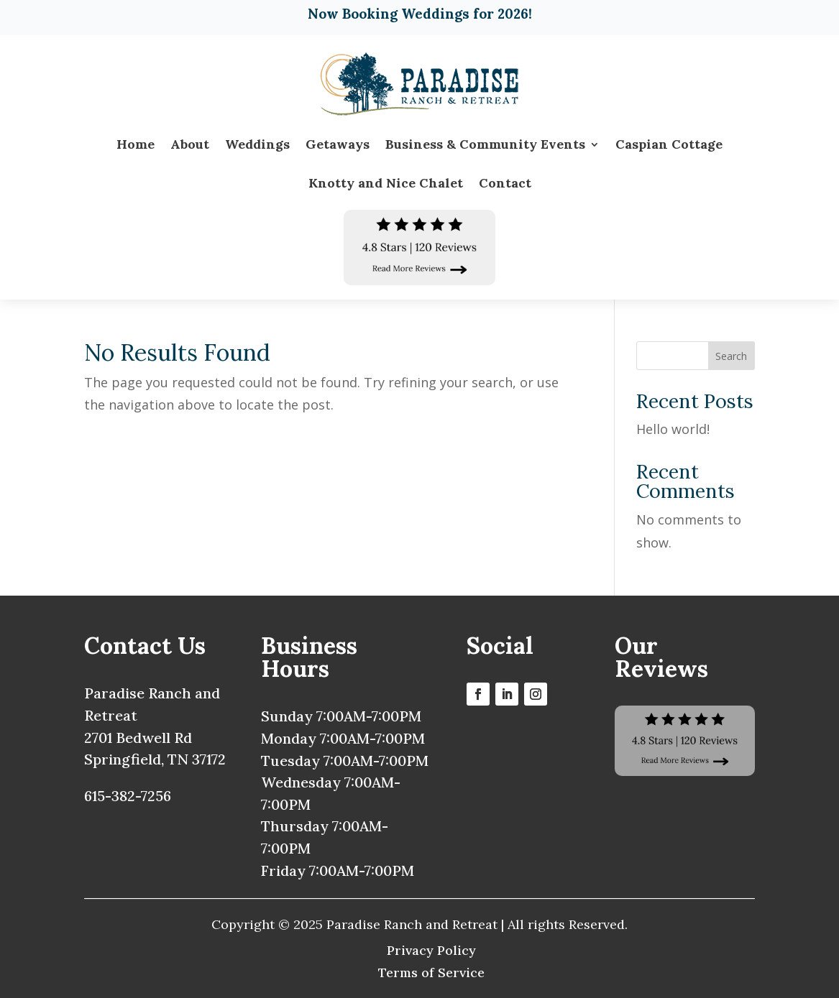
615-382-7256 (127, 796)
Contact (505, 183)
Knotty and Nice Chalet (385, 183)
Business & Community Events (485, 144)
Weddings (257, 144)
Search (731, 356)
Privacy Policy (431, 950)
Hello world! (673, 429)
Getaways (338, 144)
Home (135, 144)
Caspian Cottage (669, 144)
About (189, 144)
